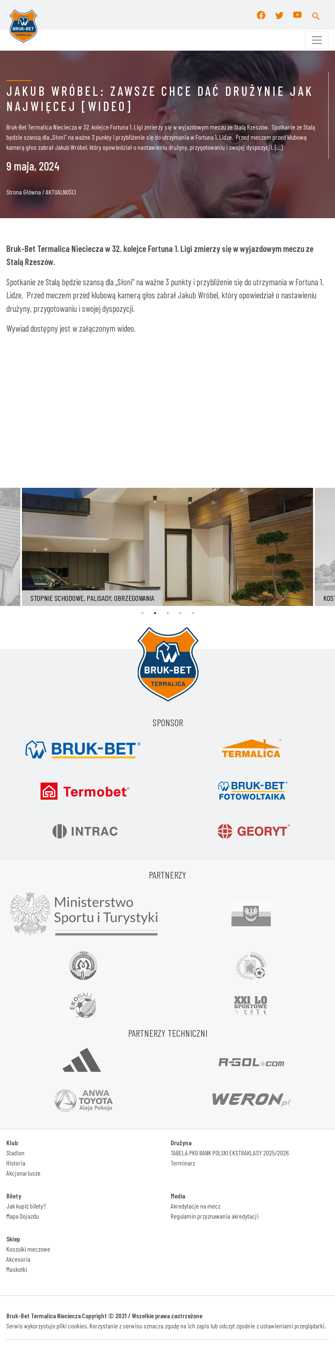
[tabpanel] (167, 547)
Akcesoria (18, 1259)
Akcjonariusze (23, 1173)
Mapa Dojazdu (22, 1216)
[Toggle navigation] (317, 40)
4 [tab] (180, 613)
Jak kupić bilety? (26, 1206)
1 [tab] (142, 613)
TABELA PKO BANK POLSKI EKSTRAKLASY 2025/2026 (230, 1153)
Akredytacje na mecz (196, 1206)
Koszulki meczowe (28, 1249)
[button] (316, 15)
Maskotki (16, 1269)
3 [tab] (167, 613)
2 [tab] (155, 613)
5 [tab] (193, 613)
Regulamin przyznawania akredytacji (215, 1216)
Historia (15, 1163)
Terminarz (183, 1163)
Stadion (15, 1153)
